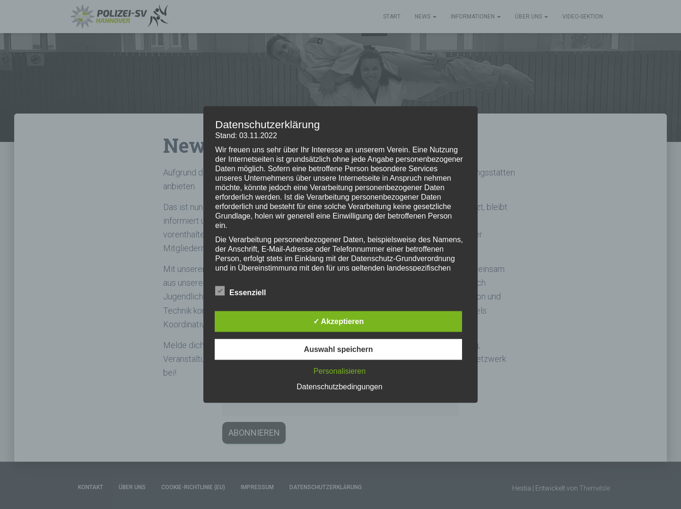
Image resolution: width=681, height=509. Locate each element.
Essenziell (240, 291)
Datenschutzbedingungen (339, 386)
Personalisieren (340, 371)
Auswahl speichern (338, 349)
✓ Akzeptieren (338, 321)
